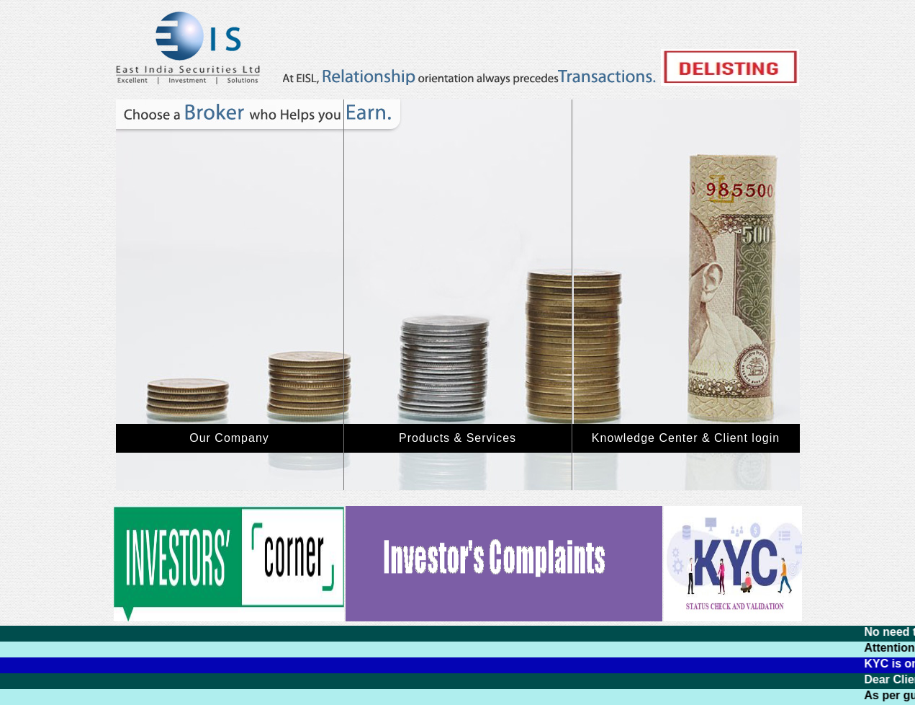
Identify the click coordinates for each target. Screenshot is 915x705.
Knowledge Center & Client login (686, 438)
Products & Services (457, 438)
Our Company (229, 438)
